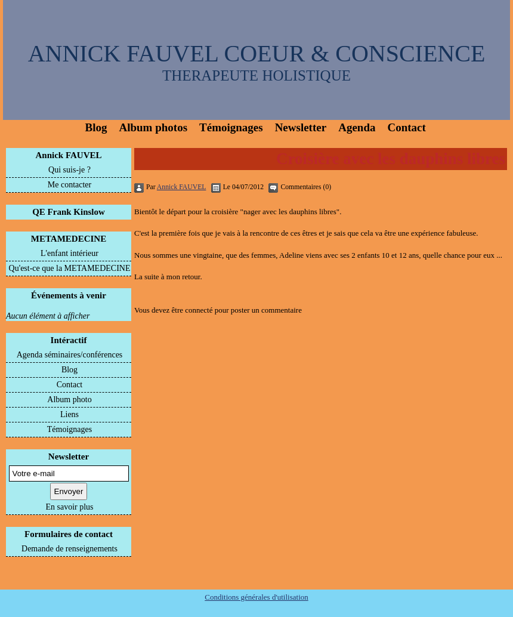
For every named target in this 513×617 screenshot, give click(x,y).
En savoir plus (69, 506)
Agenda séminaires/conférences (70, 354)
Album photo (69, 399)
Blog (96, 127)
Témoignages (231, 127)
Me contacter (69, 184)
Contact (406, 127)
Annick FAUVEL (69, 155)
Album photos (153, 127)
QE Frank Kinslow (68, 212)
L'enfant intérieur (69, 253)
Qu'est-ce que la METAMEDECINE (70, 268)
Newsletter (301, 127)
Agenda (356, 127)
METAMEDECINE (68, 238)
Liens (69, 414)
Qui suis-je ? (69, 169)
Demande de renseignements (69, 548)
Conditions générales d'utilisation (256, 597)
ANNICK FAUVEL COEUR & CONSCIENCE (257, 53)
